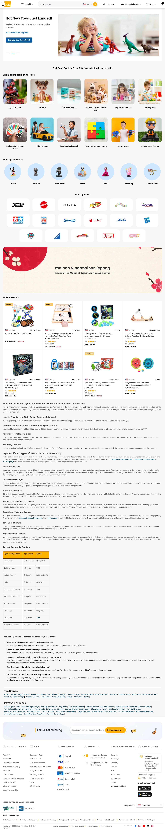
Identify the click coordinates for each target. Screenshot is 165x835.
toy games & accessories (121, 459)
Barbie (27, 694)
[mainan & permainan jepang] (82, 270)
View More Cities (118, 786)
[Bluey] (105, 174)
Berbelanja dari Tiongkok (106, 820)
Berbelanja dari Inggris (28, 820)
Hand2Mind (46, 697)
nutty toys (76, 330)
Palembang (116, 774)
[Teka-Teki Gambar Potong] (96, 132)
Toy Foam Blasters (126, 711)
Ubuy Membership (10, 790)
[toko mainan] (145, 795)
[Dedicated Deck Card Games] (15, 133)
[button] (110, 4)
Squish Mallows (58, 697)
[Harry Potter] (82, 174)
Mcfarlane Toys (101, 694)
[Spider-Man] (12, 174)
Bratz (86, 697)
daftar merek (35, 759)
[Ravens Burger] (56, 235)
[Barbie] (129, 174)
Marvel (70, 697)
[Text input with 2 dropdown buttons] (60, 4)
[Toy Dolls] (42, 94)
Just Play (113, 694)
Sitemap (6, 770)
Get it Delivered (15, 36)
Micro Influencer (9, 786)
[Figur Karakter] (15, 94)
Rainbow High (18, 697)
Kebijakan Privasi (78, 826)
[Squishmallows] (121, 204)
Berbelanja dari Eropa (146, 820)
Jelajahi (26, 4)
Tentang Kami (93, 826)
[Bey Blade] (82, 235)
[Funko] (18, 204)
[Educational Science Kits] (69, 132)
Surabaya (115, 759)
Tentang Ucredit (37, 774)
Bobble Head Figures (145, 711)
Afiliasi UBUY (35, 786)
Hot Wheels (53, 694)
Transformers (87, 694)
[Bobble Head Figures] (150, 132)
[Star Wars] (59, 174)
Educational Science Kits (66, 711)
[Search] (95, 4)
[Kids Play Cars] (42, 132)
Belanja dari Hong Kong (68, 820)
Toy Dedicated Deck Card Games (100, 707)
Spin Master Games (114, 379)
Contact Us (7, 759)
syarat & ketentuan (60, 826)
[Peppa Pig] (152, 174)
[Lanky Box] (134, 235)
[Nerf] (95, 204)
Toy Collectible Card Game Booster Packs (133, 707)
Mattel (14, 694)
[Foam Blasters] (123, 132)
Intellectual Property (11, 767)
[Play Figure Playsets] (123, 94)
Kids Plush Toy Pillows (116, 709)
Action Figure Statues (13, 714)
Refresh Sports (34, 330)
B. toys (157, 379)
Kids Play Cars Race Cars (15, 711)
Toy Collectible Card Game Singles (19, 709)
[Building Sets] (150, 94)
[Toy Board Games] (69, 94)
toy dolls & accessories (144, 459)
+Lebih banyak (63, 789)
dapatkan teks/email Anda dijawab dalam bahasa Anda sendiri (151, 766)
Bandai (29, 697)
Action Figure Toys (12, 707)
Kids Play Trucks (34, 711)
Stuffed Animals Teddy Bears (77, 709)
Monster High (74, 694)
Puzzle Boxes (97, 711)
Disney (44, 694)
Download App (36, 755)
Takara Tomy (124, 694)
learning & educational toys (30, 518)
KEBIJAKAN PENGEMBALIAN (40, 767)
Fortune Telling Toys (55, 714)
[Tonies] (95, 220)
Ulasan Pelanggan (37, 763)
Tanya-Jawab (36, 770)
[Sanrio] (69, 220)
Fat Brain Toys (154, 330)
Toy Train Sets (48, 711)
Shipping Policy (9, 782)
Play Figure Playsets (49, 707)
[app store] (145, 789)
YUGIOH (7, 697)
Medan (114, 767)
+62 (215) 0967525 (148, 778)
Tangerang (115, 778)
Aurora (36, 697)
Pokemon (35, 694)
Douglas (63, 694)
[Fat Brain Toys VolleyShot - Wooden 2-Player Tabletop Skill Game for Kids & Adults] (142, 315)
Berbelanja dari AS (10, 820)
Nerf (156, 694)
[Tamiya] (18, 220)
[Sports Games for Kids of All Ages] (22, 315)
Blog (32, 782)
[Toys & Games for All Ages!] (108, 35)
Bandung (114, 763)
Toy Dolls (63, 707)
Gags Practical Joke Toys (35, 714)
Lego (20, 694)
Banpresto (136, 694)
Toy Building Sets (134, 709)
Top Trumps (75, 379)
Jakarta (114, 755)
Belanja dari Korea (87, 820)
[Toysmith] (147, 204)
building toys (8, 462)
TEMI (38, 618)
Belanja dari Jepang (48, 820)
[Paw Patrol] (30, 235)
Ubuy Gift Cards (36, 778)
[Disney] (36, 174)
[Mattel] (43, 204)
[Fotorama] (43, 220)
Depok (113, 782)
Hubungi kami (107, 826)
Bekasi (113, 770)
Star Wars (78, 697)
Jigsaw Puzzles (84, 711)
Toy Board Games (76, 707)
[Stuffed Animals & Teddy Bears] (96, 95)
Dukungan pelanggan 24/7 (151, 757)
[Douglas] (69, 204)
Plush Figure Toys (98, 709)
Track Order (8, 774)
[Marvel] (108, 235)
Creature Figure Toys (30, 707)
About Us (7, 755)
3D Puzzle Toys (110, 711)
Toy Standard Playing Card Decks (49, 709)
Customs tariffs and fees (13, 778)
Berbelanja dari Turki (127, 820)
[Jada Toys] (121, 220)
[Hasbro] (147, 220)
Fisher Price (147, 694)
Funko (7, 694)
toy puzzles (52, 518)
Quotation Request (11, 763)
